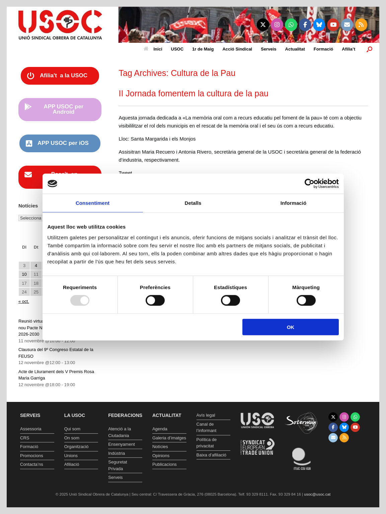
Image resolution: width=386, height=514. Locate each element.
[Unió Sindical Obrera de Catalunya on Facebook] (305, 24)
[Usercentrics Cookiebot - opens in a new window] (309, 184)
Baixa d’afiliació (212, 454)
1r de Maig (203, 49)
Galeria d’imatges (169, 437)
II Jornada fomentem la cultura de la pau (193, 93)
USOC (177, 49)
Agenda (159, 428)
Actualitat (295, 49)
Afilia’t (348, 49)
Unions (71, 455)
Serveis (268, 49)
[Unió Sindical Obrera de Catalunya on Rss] (361, 24)
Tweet (125, 173)
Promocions (31, 455)
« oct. (23, 301)
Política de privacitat (207, 443)
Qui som (72, 428)
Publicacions (164, 464)
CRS (24, 437)
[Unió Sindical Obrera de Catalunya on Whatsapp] (291, 24)
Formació (323, 49)
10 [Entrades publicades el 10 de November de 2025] (24, 274)
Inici (153, 49)
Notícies (160, 446)
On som (72, 437)
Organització (76, 446)
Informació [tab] (294, 203)
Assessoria (31, 428)
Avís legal (206, 415)
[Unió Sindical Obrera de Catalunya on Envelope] (347, 24)
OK (291, 327)
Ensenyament (121, 444)
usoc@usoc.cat (317, 494)
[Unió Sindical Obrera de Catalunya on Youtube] (333, 24)
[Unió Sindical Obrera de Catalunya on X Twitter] (263, 24)
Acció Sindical (237, 49)
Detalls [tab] (193, 203)
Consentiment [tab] (92, 203)
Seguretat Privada (117, 465)
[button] (369, 49)
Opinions (160, 455)
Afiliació (71, 464)
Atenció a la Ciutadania (119, 432)
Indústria (116, 453)
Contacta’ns (31, 464)
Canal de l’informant (207, 427)
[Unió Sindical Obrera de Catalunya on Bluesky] (319, 24)
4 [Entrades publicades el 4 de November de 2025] (36, 265)
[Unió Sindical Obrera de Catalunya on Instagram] (277, 24)
